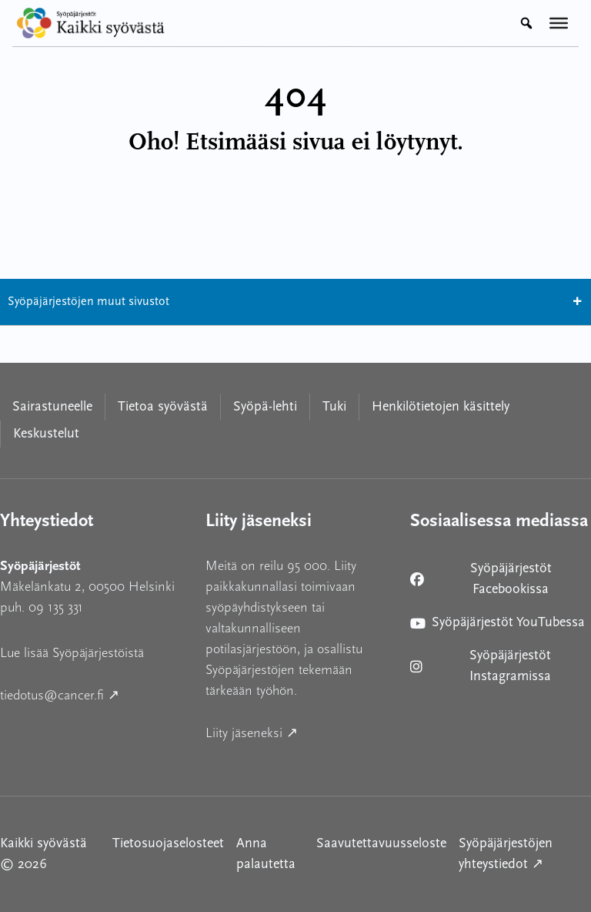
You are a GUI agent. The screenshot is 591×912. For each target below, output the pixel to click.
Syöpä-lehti (265, 407)
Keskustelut (46, 434)
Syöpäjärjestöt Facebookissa (484, 579)
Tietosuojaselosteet (168, 844)
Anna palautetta (266, 854)
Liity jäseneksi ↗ (295, 731)
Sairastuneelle (52, 407)
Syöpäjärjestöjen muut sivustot (295, 302)
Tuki (334, 407)
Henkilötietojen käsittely (440, 407)
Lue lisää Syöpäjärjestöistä (72, 653)
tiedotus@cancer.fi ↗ (90, 693)
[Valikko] (558, 23)
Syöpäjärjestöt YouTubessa (497, 625)
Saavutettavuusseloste (381, 844)
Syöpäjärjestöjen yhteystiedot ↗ (525, 854)
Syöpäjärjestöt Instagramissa (484, 666)
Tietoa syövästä (163, 407)
